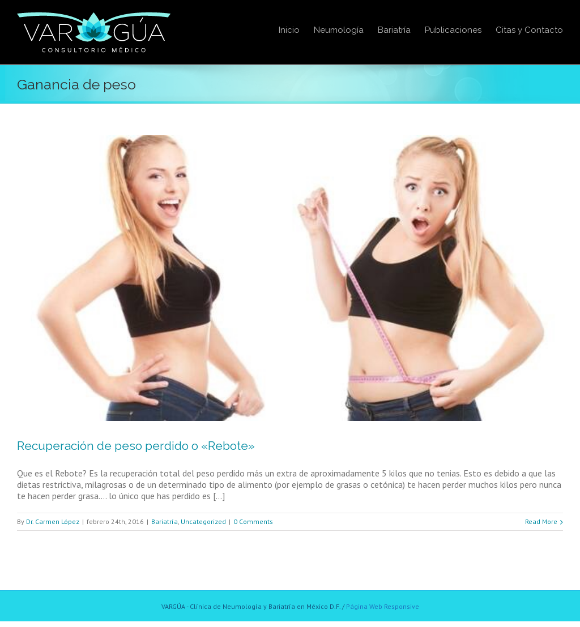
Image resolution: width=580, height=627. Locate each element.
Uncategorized (203, 521)
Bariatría (164, 521)
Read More (541, 521)
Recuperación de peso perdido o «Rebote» (136, 446)
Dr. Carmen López (52, 521)
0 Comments (253, 521)
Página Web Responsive (382, 606)
